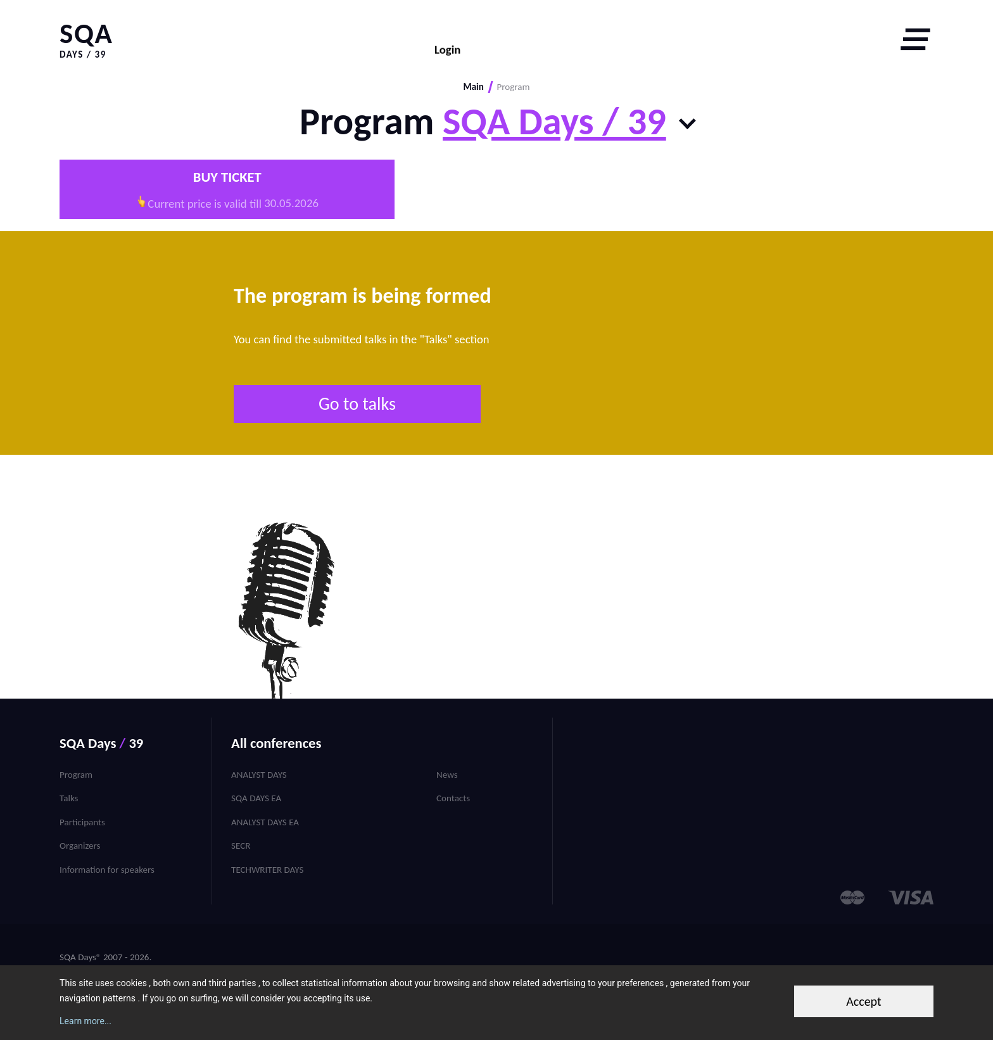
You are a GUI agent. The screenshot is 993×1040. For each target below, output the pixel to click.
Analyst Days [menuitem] (259, 774)
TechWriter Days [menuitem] (267, 869)
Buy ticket (227, 177)
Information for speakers (107, 869)
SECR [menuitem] (240, 845)
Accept (864, 1001)
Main (473, 86)
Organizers (80, 845)
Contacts (453, 798)
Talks (69, 798)
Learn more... (85, 1021)
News (447, 774)
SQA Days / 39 (554, 122)
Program (76, 774)
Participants (82, 822)
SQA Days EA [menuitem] (256, 798)
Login (447, 40)
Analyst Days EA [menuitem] (265, 822)
